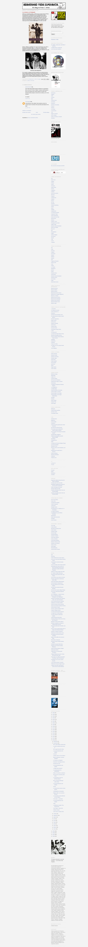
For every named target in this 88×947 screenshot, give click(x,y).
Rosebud (53, 118)
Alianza (52, 182)
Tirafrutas (53, 342)
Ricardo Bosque (54, 547)
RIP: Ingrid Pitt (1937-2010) (58, 749)
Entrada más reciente (26, 112)
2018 (54, 726)
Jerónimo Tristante (54, 535)
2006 (54, 836)
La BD (52, 330)
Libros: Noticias (30, 80)
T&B (52, 239)
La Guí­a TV (53, 463)
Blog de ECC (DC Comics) (56, 292)
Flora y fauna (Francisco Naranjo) (57, 601)
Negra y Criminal (54, 113)
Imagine (52, 209)
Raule (52, 365)
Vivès (54, 803)
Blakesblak (53, 375)
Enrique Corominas (54, 356)
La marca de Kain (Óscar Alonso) (57, 611)
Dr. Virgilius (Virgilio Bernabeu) (57, 573)
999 (52, 554)
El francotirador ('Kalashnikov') (57, 583)
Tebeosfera (53, 340)
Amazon (52, 97)
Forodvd (52, 470)
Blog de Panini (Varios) (55, 300)
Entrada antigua (46, 112)
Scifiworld (53, 456)
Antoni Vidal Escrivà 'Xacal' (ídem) (57, 557)
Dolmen (52, 258)
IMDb (52, 441)
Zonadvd (53, 474)
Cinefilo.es (53, 423)
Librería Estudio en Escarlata (56, 390)
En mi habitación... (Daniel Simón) (57, 594)
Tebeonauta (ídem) (54, 649)
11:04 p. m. (27, 107)
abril (54, 823)
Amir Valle (53, 525)
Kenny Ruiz (53, 359)
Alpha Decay (53, 187)
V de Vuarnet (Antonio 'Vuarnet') (57, 662)
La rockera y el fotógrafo (57, 760)
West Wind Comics (54, 281)
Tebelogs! (53, 339)
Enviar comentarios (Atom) (33, 117)
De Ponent (53, 253)
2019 (54, 724)
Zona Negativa (54, 348)
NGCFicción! (53, 218)
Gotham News (54, 326)
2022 (54, 719)
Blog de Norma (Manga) (55, 298)
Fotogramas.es (54, 440)
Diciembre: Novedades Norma (59, 761)
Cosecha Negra (54, 378)
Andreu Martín (54, 527)
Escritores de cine (56, 763)
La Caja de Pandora (55, 511)
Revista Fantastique (55, 454)
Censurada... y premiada (58, 798)
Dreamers (53, 103)
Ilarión (52, 208)
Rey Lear (53, 228)
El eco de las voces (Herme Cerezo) (58, 577)
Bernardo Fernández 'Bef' (56, 528)
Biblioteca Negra (54, 374)
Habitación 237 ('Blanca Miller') (57, 602)
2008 (54, 832)
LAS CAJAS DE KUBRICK (56, 49)
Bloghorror (53, 420)
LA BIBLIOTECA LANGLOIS (56, 47)
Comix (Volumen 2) (54, 311)
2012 (54, 736)
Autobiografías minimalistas (58, 791)
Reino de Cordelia (54, 227)
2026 (54, 712)
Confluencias (53, 197)
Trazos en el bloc (54, 343)
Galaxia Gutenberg (54, 205)
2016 (54, 729)
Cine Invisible (53, 421)
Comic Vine (53, 501)
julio (54, 818)
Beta (52, 98)
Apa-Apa (53, 250)
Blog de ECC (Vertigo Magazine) (57, 294)
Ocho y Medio (53, 115)
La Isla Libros (53, 110)
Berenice (53, 194)
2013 (54, 734)
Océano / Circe (54, 221)
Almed (52, 184)
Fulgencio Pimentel (54, 261)
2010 (54, 739)
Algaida (52, 181)
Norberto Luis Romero (55, 543)
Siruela (52, 237)
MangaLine (53, 268)
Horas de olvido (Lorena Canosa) (57, 604)
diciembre (55, 741)
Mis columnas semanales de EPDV (58, 165)
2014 (54, 733)
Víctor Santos (53, 368)
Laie (52, 112)
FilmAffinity (53, 438)
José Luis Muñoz (54, 538)
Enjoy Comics (53, 320)
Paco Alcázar (53, 362)
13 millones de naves (55, 310)
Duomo (52, 200)
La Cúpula (53, 267)
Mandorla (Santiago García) (56, 335)
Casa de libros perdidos (55, 410)
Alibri (52, 95)
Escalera (53, 203)
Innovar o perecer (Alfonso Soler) (57, 608)
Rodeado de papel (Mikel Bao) (57, 644)
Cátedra (52, 199)
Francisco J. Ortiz (54, 39)
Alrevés (52, 188)
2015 (54, 731)
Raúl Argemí (53, 546)
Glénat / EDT (53, 262)
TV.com (52, 464)
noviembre (56, 743)
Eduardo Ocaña (54, 355)
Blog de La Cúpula (54, 295)
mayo (55, 822)
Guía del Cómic (54, 327)
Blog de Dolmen (54, 291)
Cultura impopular (54, 504)
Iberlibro (52, 107)
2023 (54, 717)
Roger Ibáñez (53, 367)
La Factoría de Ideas (55, 212)
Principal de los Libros (55, 222)
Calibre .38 (53, 377)
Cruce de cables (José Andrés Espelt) (58, 564)
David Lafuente (54, 353)
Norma (52, 270)
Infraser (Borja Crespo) (55, 607)
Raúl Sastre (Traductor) (55, 639)
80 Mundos (53, 92)
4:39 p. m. (27, 98)
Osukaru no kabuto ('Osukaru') (57, 631)
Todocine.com (53, 457)
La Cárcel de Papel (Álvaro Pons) (57, 333)
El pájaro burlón (54, 507)
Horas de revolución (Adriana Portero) (58, 605)
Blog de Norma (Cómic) (55, 297)
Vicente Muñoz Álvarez (55, 549)
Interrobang (53, 382)
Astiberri (52, 252)
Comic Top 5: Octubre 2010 (58, 811)
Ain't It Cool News (54, 499)
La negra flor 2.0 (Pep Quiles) (56, 613)
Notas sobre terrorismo (55, 517)
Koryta (54, 786)
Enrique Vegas (54, 358)
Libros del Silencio (54, 215)
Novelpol (53, 397)
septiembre (56, 815)
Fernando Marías (54, 534)
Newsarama (53, 515)
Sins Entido (53, 278)
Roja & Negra (53, 400)
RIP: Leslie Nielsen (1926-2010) (59, 744)
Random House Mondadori (56, 225)
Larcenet (55, 753)
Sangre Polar (53, 401)
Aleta (52, 249)
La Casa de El (54, 332)
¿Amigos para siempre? (57, 768)
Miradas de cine (54, 446)
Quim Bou (53, 364)
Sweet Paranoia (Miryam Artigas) (57, 648)
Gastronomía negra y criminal (56, 381)
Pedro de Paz (53, 544)
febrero (55, 827)
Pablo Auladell (54, 361)
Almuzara (53, 185)
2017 (54, 727)
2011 (54, 738)
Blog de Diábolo (54, 289)
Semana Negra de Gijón (55, 488)
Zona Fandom (54, 520)
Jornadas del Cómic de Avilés (56, 482)
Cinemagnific (27, 101)
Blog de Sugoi (54, 303)
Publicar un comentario (26, 110)
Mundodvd (53, 473)
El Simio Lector (54, 411)
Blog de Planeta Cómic (55, 301)
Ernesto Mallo (53, 532)
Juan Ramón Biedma (55, 540)
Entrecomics (53, 321)
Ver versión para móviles (35, 114)
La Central (53, 109)
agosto (55, 817)
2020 (54, 722)
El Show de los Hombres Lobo (57, 314)
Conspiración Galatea (55, 502)
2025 (54, 714)
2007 (54, 834)
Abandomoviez (54, 418)
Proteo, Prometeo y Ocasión (56, 116)
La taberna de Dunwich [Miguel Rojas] (58, 443)
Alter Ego (53, 556)
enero (55, 828)
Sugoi (52, 280)
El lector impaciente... (55, 318)
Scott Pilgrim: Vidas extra (58, 808)
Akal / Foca (53, 179)
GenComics (53, 324)
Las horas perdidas (54, 444)
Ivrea (52, 264)
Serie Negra (53, 403)
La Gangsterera (54, 387)
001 (52, 247)
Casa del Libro (54, 100)
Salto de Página (54, 234)
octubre (55, 813)
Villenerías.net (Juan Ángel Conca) (57, 663)
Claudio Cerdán (54, 531)
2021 (54, 721)
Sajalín (52, 233)
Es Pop (52, 202)
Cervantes (53, 101)
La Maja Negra (54, 388)
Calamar (52, 196)
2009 (54, 831)
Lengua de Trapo (54, 214)
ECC (52, 259)
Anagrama (53, 190)
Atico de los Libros (54, 193)
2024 (54, 716)
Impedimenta (53, 211)
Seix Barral (53, 236)
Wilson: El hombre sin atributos (59, 772)
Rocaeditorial (53, 231)
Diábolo (52, 255)
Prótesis (52, 398)
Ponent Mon (53, 274)
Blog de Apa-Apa (54, 288)
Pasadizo (53, 518)
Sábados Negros (56, 809)
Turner (52, 240)
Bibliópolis (53, 408)
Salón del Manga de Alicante (56, 487)
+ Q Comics (53, 308)
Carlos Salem (53, 529)
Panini (52, 271)
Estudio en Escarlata (55, 104)
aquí (34, 47)
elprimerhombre (28, 86)
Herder (52, 206)
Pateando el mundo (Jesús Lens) (57, 632)
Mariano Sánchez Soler (55, 541)
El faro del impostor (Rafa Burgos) (57, 581)
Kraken (52, 265)
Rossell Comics (54, 277)
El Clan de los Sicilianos (55, 379)
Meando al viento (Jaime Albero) (57, 621)
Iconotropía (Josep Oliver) (56, 329)
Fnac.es (52, 106)
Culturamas (53, 505)
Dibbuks (52, 256)
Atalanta (52, 191)
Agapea (52, 94)
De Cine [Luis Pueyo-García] (56, 427)
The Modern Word (54, 413)
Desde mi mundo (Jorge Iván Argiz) (58, 571)
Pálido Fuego (53, 224)
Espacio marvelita (54, 323)
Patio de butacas (54, 453)
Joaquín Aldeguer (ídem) (56, 610)
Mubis (52, 471)
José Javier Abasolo (55, 537)
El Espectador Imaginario (56, 434)
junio (55, 820)
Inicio (37, 112)
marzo (55, 825)
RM (52, 230)
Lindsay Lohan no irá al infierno (59, 755)
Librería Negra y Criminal (56, 391)
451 (52, 178)
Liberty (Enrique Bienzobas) (56, 617)
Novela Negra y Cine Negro (56, 393)
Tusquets (53, 242)
